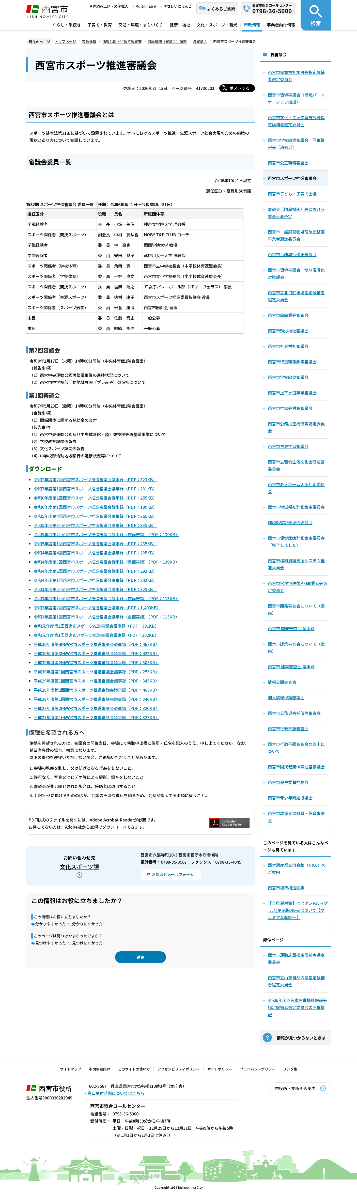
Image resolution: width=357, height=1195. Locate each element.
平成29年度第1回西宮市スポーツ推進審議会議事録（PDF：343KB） (96, 681)
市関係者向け (99, 1069)
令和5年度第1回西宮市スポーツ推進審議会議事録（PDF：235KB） (95, 543)
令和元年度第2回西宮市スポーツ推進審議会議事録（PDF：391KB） (96, 626)
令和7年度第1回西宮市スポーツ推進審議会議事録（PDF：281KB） (95, 489)
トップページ (65, 41)
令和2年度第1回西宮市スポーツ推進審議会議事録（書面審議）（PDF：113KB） (106, 617)
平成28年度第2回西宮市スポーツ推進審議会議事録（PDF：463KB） (96, 690)
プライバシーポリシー (257, 1069)
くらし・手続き (66, 25)
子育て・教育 (99, 25)
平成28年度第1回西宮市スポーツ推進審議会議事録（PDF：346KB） (96, 699)
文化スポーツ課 (79, 866)
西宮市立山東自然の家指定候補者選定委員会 (296, 981)
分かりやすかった (50, 923)
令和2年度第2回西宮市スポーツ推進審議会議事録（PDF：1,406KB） (97, 607)
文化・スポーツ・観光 (217, 25)
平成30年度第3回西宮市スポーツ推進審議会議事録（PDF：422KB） (96, 653)
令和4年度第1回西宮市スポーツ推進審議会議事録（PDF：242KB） (95, 580)
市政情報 (252, 25)
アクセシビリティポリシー (179, 1069)
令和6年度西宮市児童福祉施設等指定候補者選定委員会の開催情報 (297, 1007)
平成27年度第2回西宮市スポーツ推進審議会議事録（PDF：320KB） (96, 708)
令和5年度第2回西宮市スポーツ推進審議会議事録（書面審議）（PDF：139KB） (106, 534)
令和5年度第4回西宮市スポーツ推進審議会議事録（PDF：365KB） (95, 516)
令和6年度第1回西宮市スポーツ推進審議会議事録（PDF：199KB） (95, 507)
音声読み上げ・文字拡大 (108, 6)
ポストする (239, 88)
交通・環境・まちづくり (140, 25)
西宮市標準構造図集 (286, 887)
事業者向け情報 (281, 25)
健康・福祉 (180, 25)
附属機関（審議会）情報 (167, 41)
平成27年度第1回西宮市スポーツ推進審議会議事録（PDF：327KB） (96, 717)
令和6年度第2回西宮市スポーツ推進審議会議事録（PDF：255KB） (95, 498)
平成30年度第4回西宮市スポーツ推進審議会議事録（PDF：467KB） (96, 644)
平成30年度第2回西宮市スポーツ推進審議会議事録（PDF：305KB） (96, 662)
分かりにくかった (87, 923)
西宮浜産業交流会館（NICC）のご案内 (297, 868)
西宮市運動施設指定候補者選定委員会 (296, 958)
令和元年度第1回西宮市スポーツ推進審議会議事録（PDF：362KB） (96, 635)
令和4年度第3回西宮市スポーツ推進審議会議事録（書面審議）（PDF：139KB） (106, 562)
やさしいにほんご (177, 6)
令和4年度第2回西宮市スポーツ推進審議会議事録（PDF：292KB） (95, 571)
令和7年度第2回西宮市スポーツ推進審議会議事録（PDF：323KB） (95, 479)
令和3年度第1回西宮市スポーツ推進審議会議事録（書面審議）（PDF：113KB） (106, 598)
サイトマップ (70, 1069)
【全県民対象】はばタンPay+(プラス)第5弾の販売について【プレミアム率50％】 (298, 910)
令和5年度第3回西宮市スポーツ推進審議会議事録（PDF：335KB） (95, 525)
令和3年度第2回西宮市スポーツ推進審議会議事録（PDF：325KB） (95, 589)
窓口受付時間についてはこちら (115, 1093)
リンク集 (290, 1069)
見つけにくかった (87, 942)
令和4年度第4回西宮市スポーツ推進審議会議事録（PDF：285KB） (95, 553)
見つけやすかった (50, 942)
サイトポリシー (219, 1069)
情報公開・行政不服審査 (122, 41)
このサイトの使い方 (134, 1069)
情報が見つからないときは (301, 1038)
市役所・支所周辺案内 (295, 1088)
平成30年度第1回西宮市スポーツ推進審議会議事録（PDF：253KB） (96, 672)
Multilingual (145, 6)
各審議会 (200, 41)
